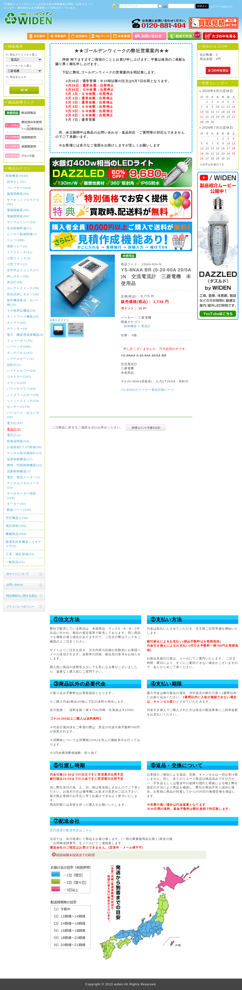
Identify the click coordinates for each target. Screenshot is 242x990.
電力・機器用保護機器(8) (25, 334)
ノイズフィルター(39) (23, 394)
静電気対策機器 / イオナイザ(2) (23, 544)
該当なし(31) (16, 181)
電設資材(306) (16, 525)
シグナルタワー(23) (21, 370)
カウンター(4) (17, 328)
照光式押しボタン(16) (23, 294)
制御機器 (130, 326)
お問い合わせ (14, 584)
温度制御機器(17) (20, 459)
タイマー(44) (16, 322)
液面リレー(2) (17, 246)
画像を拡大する (59, 320)
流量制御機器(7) (19, 471)
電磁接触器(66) (18, 210)
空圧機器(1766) (17, 517)
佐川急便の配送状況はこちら (71, 830)
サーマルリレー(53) (21, 222)
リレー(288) (16, 240)
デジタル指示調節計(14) (24, 453)
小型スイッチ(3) (19, 258)
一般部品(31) (15, 562)
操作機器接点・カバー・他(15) (25, 302)
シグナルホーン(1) (20, 358)
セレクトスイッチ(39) (23, 288)
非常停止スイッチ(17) (23, 270)
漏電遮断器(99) (18, 193)
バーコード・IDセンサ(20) (23, 415)
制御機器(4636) (17, 175)
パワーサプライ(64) (21, 388)
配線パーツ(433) (19, 509)
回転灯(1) (14, 364)
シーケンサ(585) (19, 346)
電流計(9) (14, 429)
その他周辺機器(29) (21, 310)
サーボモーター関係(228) (21, 495)
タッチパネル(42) (20, 352)
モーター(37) (16, 503)
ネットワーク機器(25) (23, 316)
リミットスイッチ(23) (23, 400)
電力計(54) (15, 422)
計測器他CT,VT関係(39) (24, 447)
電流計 (146, 326)
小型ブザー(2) (17, 264)
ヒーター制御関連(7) (22, 234)
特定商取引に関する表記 (21, 595)
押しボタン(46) (18, 276)
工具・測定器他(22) (20, 554)
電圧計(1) (14, 435)
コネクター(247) (19, 376)
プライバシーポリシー (20, 606)
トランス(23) (16, 382)
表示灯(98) (15, 282)
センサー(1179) (18, 406)
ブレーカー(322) (19, 187)
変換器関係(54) (18, 441)
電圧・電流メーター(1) (23, 477)
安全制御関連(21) (20, 228)
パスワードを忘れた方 (221, 6)
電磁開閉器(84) (18, 216)
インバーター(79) (20, 340)
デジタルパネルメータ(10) (23, 485)
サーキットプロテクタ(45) (23, 202)
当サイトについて (17, 573)
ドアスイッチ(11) (20, 252)
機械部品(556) (16, 533)
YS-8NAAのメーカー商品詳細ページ (147, 389)
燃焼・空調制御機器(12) (24, 465)
